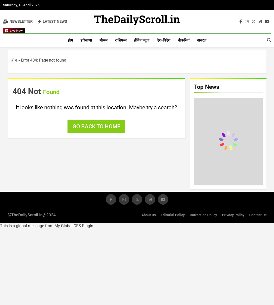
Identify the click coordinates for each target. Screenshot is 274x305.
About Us (149, 215)
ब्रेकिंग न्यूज (141, 40)
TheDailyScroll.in (137, 20)
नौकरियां (184, 40)
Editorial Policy (173, 215)
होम (70, 40)
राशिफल (120, 40)
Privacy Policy (233, 215)
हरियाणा (86, 40)
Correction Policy (203, 215)
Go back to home (96, 126)
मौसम (104, 40)
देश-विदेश (163, 40)
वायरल (201, 40)
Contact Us (257, 215)
